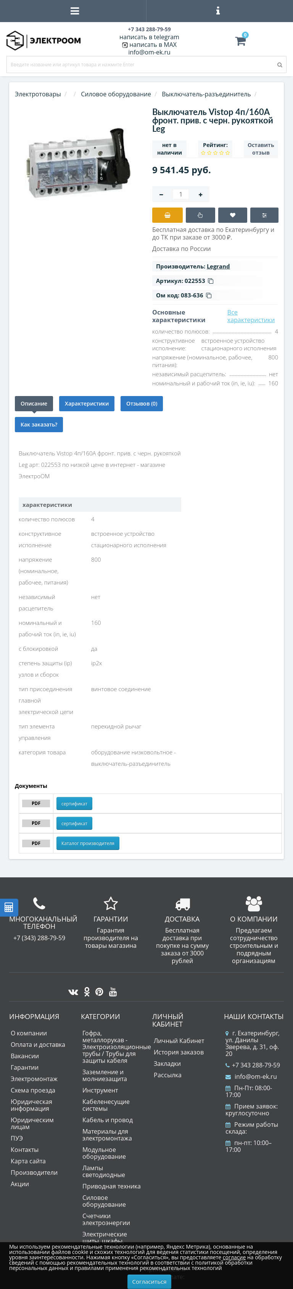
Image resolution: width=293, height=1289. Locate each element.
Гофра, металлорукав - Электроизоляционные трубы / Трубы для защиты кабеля (116, 1047)
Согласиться (149, 1281)
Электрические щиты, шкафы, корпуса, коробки (108, 1241)
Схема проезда (33, 1090)
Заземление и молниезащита (104, 1075)
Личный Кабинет (179, 1041)
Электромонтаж (34, 1079)
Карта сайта (28, 1161)
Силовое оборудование (104, 1201)
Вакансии (25, 1056)
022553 (199, 280)
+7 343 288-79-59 (252, 1065)
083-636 (196, 295)
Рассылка (168, 1075)
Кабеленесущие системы (106, 1105)
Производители (34, 1172)
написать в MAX (153, 44)
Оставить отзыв (261, 148)
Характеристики (87, 403)
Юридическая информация (31, 1105)
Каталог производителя (87, 843)
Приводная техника (111, 1186)
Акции (20, 1184)
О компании (29, 1033)
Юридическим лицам (32, 1123)
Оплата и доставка (38, 1044)
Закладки (167, 1063)
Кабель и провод (107, 1120)
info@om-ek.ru (149, 52)
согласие (234, 1257)
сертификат (74, 803)
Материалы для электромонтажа (107, 1134)
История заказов (179, 1052)
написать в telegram (149, 37)
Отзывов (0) (141, 403)
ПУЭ (17, 1138)
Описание (34, 403)
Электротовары (38, 94)
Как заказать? (39, 424)
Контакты (25, 1149)
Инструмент (100, 1090)
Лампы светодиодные (103, 1171)
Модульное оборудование (104, 1153)
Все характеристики (251, 316)
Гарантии (25, 1067)
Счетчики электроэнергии (106, 1219)
